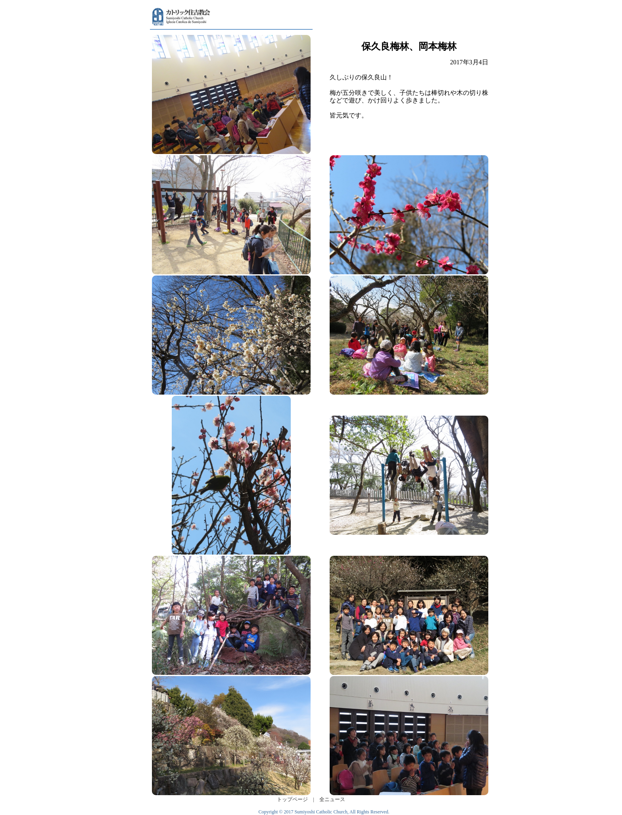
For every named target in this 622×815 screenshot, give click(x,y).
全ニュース (332, 799)
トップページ (292, 799)
